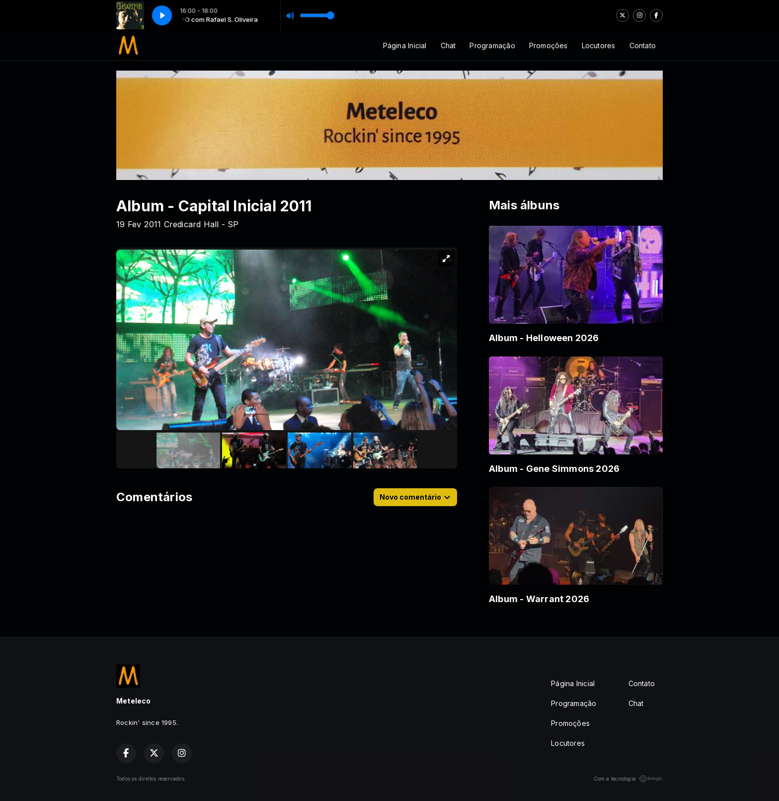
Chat (448, 45)
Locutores (599, 45)
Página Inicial (405, 45)
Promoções (548, 45)
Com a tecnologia (628, 778)
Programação (492, 45)
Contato (642, 45)
